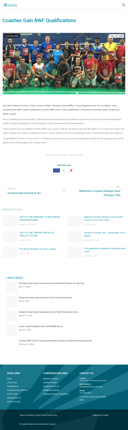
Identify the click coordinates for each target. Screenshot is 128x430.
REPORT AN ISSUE (13, 402)
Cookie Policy (52, 415)
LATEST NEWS (12, 383)
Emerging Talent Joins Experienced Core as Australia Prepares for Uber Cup (51, 283)
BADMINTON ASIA (50, 383)
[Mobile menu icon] (123, 4)
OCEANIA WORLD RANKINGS (17, 390)
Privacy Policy (41, 415)
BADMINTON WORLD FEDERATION (56, 394)
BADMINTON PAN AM (51, 390)
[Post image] (10, 220)
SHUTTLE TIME (12, 394)
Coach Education (12, 36)
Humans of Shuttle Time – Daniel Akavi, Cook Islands (104, 234)
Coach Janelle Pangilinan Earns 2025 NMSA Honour (41, 326)
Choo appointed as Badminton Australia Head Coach (104, 250)
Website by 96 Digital (101, 415)
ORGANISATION (12, 386)
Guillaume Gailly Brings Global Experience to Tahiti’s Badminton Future (48, 312)
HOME (9, 379)
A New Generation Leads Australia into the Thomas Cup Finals (45, 298)
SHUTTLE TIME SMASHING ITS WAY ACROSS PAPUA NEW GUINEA (39, 218)
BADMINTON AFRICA (51, 379)
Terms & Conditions (27, 415)
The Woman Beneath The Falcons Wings (37, 249)
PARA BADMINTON (14, 398)
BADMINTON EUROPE (51, 386)
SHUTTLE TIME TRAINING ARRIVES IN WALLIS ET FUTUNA (36, 234)
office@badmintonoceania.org (91, 387)
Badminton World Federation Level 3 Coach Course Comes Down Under (103, 218)
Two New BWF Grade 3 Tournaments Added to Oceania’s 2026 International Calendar (55, 341)
